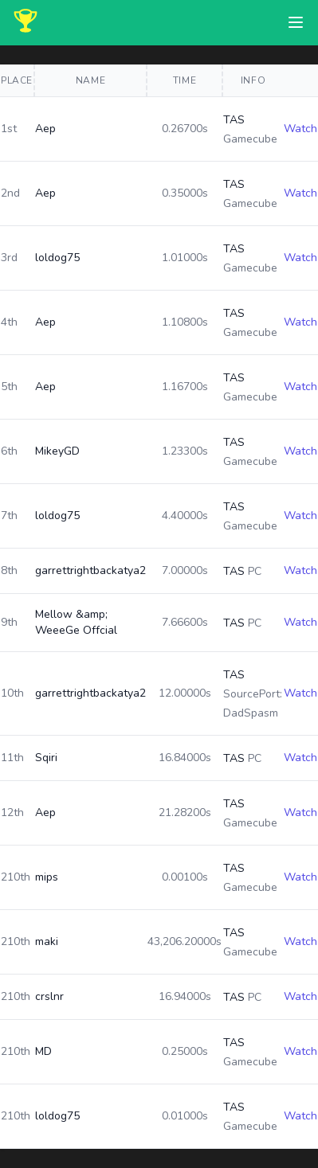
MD (43, 1051)
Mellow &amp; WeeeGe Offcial (76, 622)
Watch (300, 128)
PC (254, 571)
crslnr (49, 996)
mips (46, 877)
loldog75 (57, 257)
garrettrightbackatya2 (90, 570)
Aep (45, 128)
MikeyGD (57, 451)
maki (46, 941)
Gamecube (250, 138)
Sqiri (46, 757)
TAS (234, 119)
